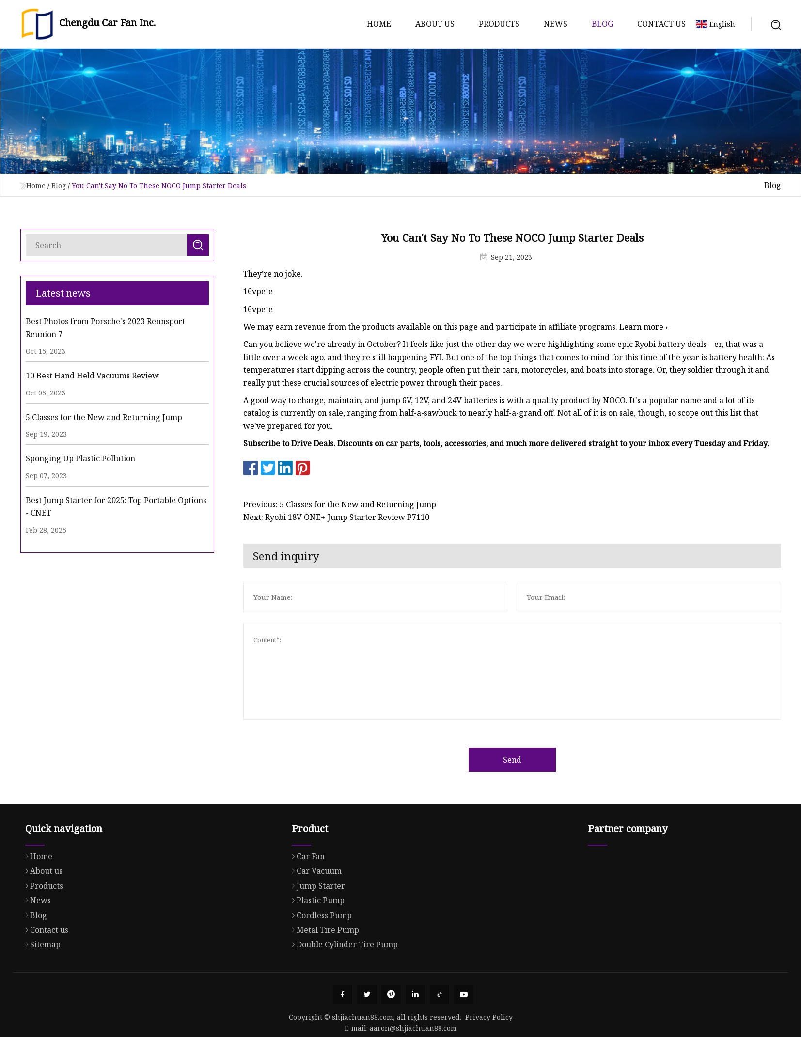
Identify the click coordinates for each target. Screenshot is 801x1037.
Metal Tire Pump (323, 967)
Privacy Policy (489, 1016)
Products (499, 23)
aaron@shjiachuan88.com (413, 1028)
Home (379, 23)
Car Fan (306, 894)
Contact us (661, 23)
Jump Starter (316, 923)
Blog (602, 23)
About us (435, 23)
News (555, 23)
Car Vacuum (314, 908)
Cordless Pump (319, 953)
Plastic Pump (316, 938)
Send (534, 759)
